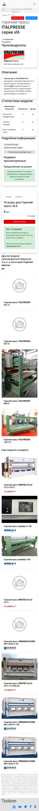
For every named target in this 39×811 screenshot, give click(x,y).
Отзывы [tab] (9, 197)
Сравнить (6, 42)
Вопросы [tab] (18, 197)
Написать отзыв (17, 18)
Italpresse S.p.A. (11, 61)
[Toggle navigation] (34, 4)
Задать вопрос (31, 18)
